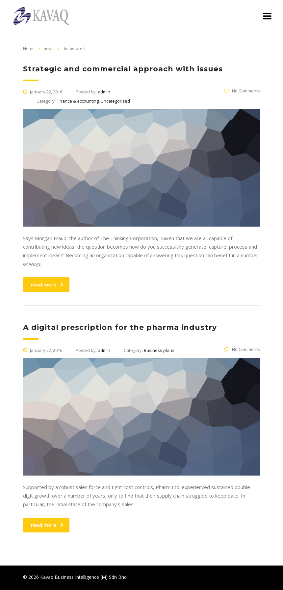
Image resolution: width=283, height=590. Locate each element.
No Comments (242, 91)
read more (47, 285)
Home (29, 48)
